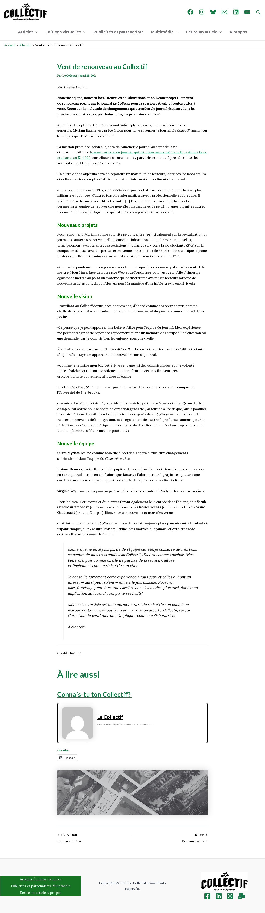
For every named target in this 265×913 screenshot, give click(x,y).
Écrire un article (203, 32)
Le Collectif (110, 717)
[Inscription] (241, 896)
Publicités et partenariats (119, 32)
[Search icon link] (258, 12)
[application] (36, 32)
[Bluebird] (213, 12)
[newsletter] (247, 12)
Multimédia (164, 32)
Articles (29, 32)
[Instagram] (202, 12)
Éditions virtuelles (66, 32)
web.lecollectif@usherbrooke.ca (116, 724)
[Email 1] (224, 12)
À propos (237, 32)
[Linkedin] (218, 896)
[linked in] (236, 12)
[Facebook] (190, 12)
